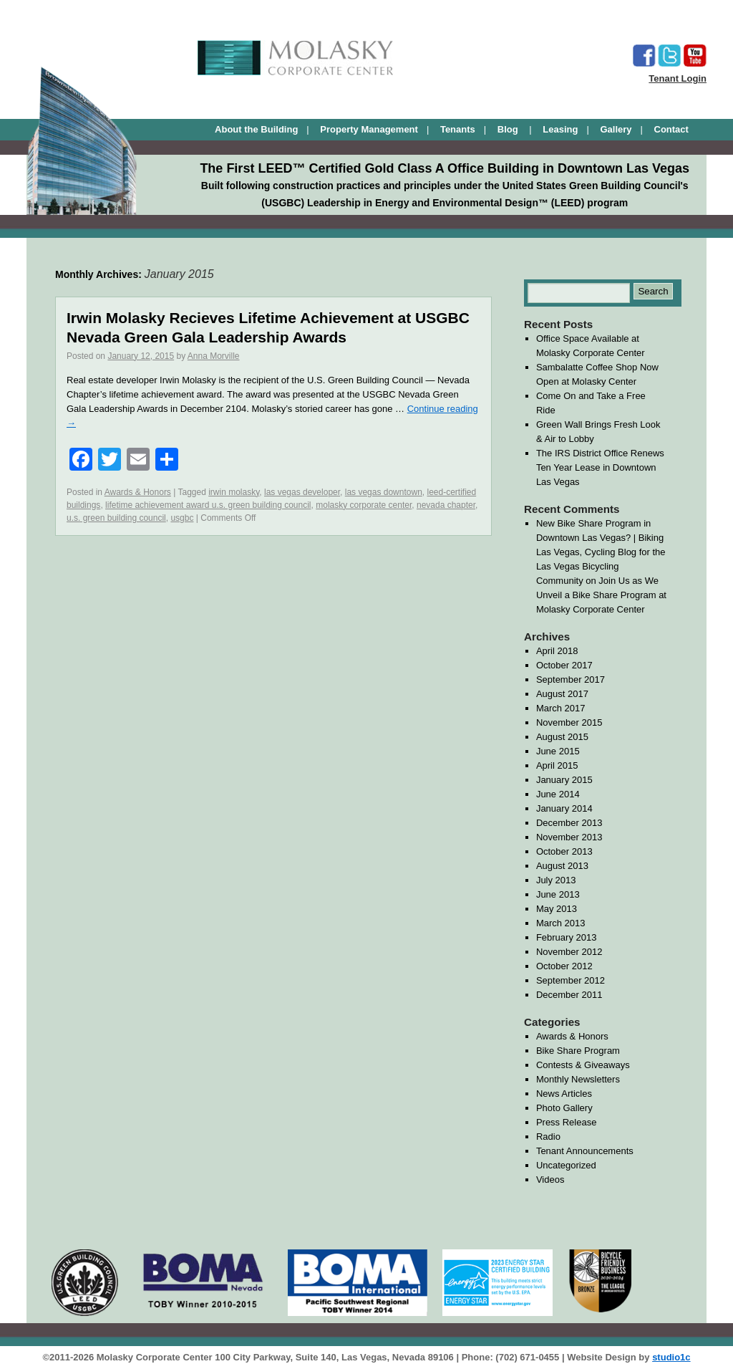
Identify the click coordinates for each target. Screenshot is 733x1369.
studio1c (671, 1357)
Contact (671, 129)
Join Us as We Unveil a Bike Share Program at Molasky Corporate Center (601, 595)
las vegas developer (302, 492)
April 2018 (557, 650)
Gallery (615, 129)
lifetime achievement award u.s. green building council (208, 505)
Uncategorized (566, 1165)
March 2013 (561, 923)
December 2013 (569, 822)
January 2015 (564, 779)
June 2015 (558, 751)
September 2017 (570, 679)
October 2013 (564, 851)
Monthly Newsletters (578, 1079)
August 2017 (562, 693)
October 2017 (564, 665)
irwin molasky (233, 492)
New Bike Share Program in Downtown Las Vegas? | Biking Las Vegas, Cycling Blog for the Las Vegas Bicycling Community (601, 552)
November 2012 (569, 951)
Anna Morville (214, 356)
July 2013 (556, 880)
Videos (550, 1179)
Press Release (566, 1122)
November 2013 (569, 837)
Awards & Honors (138, 492)
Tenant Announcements (585, 1150)
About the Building (256, 129)
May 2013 (556, 908)
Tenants (457, 129)
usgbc (181, 518)
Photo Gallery (564, 1108)
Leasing (560, 129)
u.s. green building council (116, 518)
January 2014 (564, 808)
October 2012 (564, 966)
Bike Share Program (578, 1050)
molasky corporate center (364, 505)
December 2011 (569, 994)
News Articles (564, 1093)
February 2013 (566, 937)
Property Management (369, 129)
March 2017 (561, 708)
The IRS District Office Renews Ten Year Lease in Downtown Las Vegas (600, 467)
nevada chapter (446, 505)
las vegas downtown (383, 492)
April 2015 (557, 765)
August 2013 (562, 865)
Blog (509, 129)
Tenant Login (678, 78)
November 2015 (569, 722)
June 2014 (558, 794)
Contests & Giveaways (583, 1065)
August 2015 (562, 736)
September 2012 (570, 980)
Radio (548, 1136)
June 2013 (558, 894)
